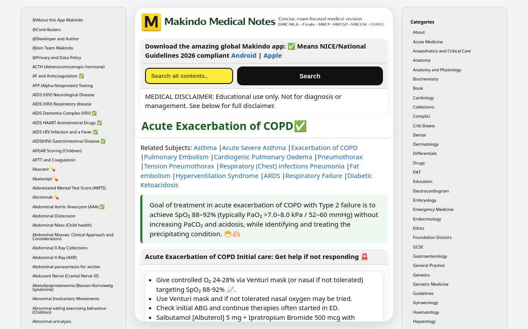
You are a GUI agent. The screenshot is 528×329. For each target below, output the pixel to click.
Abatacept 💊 (45, 179)
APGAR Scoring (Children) (57, 151)
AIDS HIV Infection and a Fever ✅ (65, 132)
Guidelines (423, 293)
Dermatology (426, 144)
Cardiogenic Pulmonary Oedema (263, 156)
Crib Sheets (424, 126)
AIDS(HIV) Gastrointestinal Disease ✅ (69, 141)
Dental (419, 135)
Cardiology (423, 98)
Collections (423, 107)
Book (418, 88)
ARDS (272, 175)
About (419, 32)
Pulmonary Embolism (176, 156)
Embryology (424, 200)
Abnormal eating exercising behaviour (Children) (69, 310)
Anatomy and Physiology (437, 70)
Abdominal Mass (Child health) (62, 225)
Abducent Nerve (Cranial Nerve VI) (65, 276)
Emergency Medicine (433, 209)
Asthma (205, 147)
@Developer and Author (55, 39)
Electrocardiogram (431, 191)
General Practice (429, 265)
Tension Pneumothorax (179, 165)
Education (422, 181)
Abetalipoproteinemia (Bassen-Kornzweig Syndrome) (72, 287)
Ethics (419, 228)
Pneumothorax (340, 156)
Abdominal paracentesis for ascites (66, 267)
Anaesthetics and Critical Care (442, 51)
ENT (417, 172)
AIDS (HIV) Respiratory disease (62, 104)
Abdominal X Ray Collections (60, 248)
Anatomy (422, 60)
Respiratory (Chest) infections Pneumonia (282, 165)
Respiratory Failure (313, 175)
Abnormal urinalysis (51, 321)
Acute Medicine (428, 42)
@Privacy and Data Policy (56, 57)
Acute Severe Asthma (254, 147)
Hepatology (424, 321)
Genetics (421, 275)
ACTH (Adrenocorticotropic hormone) (68, 67)
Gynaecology (425, 302)
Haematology (426, 312)
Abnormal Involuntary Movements (65, 298)
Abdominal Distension (53, 216)
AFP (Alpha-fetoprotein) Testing (62, 85)
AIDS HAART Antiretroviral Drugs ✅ (67, 123)
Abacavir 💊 (44, 169)
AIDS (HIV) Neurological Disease (63, 95)
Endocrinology (427, 219)
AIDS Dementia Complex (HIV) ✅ (64, 113)
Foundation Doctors (432, 237)
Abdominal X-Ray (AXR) (54, 257)
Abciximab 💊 (45, 197)
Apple (272, 55)
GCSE (418, 247)
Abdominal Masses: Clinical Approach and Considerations (72, 237)
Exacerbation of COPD (324, 147)
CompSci (421, 116)
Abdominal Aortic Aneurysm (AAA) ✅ (68, 207)
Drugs (419, 163)
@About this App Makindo (57, 20)
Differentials (425, 153)
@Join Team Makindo (52, 48)
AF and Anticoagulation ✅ (58, 76)
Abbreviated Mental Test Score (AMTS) (69, 188)
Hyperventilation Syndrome (217, 175)
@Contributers (46, 29)
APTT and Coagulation (53, 160)
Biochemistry (426, 79)
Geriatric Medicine (431, 284)
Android (243, 55)
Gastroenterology (430, 256)
